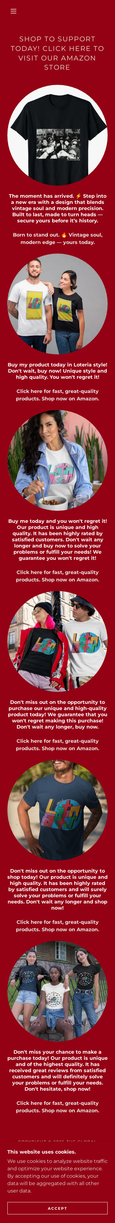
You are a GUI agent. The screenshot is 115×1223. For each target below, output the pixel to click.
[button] (13, 11)
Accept (57, 1208)
